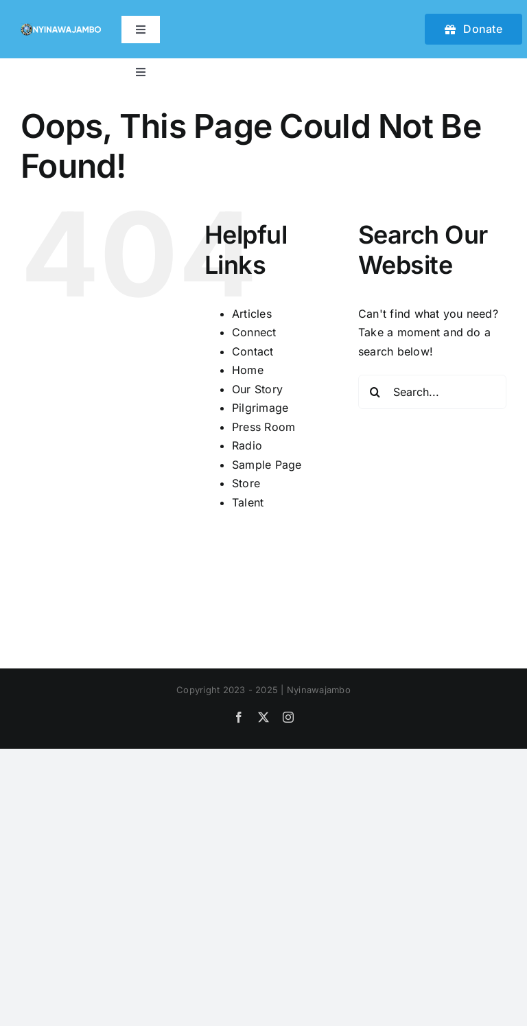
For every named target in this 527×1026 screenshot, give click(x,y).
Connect (254, 332)
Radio (247, 445)
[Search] (375, 392)
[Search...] (432, 392)
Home (248, 370)
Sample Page (267, 464)
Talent (248, 502)
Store (246, 483)
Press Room (263, 427)
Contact (253, 351)
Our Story (257, 389)
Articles (252, 313)
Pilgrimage (260, 408)
